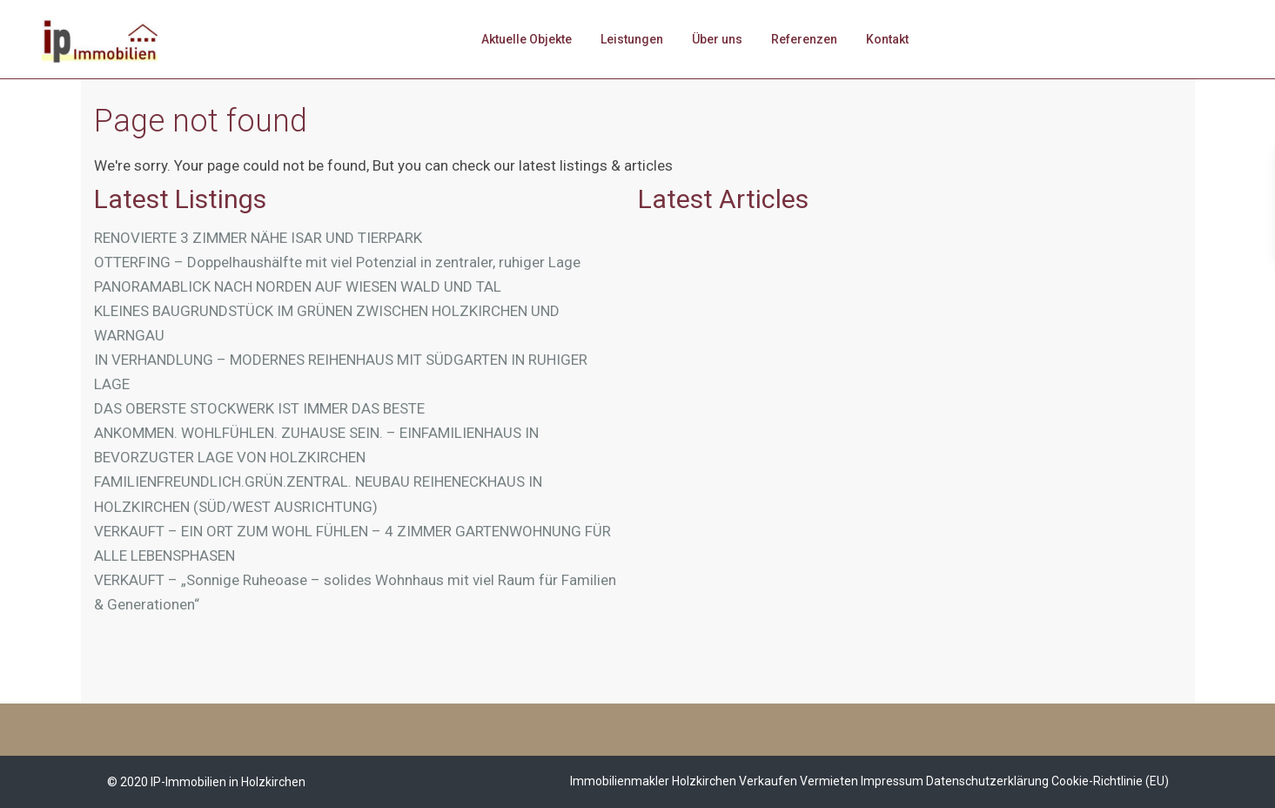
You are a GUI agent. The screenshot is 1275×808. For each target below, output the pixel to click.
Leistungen (632, 39)
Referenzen (804, 39)
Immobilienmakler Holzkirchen (653, 781)
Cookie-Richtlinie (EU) (1110, 781)
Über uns (717, 39)
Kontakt (887, 39)
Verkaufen (768, 781)
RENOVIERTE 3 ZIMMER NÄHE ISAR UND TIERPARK (258, 237)
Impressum (892, 781)
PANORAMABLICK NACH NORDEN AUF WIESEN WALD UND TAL (297, 286)
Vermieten (829, 781)
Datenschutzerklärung (987, 781)
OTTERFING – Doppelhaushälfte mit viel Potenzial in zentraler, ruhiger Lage (337, 262)
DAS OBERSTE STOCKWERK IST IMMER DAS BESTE (259, 408)
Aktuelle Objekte (526, 39)
